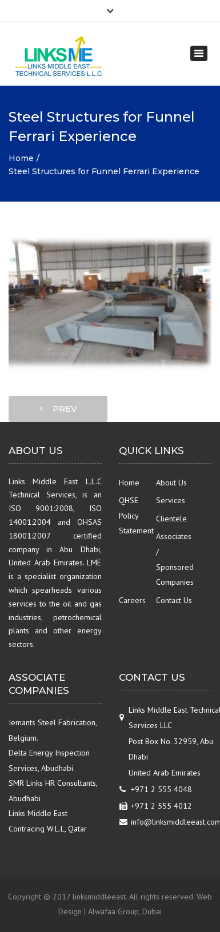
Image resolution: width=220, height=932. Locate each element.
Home (21, 158)
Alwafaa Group (113, 911)
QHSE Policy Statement (136, 515)
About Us (171, 482)
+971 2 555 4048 (161, 789)
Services (170, 500)
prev (58, 408)
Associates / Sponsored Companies (174, 559)
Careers (132, 600)
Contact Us (174, 600)
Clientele (171, 518)
